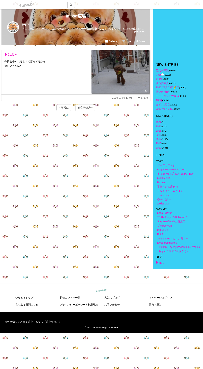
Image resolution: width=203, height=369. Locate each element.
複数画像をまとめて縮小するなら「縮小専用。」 (33, 321)
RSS (160, 262)
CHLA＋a (162, 230)
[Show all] (139, 31)
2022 (158, 122)
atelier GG (163, 203)
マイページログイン (160, 297)
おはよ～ (11, 54)
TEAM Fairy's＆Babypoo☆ (172, 217)
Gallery (111, 41)
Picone (161, 182)
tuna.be (101, 290)
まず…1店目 (163, 104)
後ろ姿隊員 (162, 83)
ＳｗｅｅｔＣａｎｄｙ (170, 190)
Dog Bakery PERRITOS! (171, 169)
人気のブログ (112, 297)
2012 (158, 147)
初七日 (160, 78)
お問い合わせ (112, 304)
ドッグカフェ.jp (166, 165)
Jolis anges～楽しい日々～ (172, 238)
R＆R (160, 234)
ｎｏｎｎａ (163, 195)
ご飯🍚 (160, 74)
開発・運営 (155, 304)
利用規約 (93, 304)
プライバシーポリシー (72, 304)
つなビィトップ (24, 297)
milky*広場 (76, 16)
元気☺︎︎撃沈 (162, 70)
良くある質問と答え (26, 304)
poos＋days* (164, 212)
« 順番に (64, 107)
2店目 (159, 100)
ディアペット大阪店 (167, 95)
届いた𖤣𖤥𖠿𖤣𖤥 (163, 91)
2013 (158, 143)
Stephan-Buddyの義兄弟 (171, 221)
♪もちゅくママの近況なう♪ (172, 251)
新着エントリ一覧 (70, 297)
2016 (158, 130)
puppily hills (165, 177)
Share (140, 41)
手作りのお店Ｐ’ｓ (167, 186)
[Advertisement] (75, 121)
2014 (158, 139)
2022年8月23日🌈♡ (167, 87)
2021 (158, 126)
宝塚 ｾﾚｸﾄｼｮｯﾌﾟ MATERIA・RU (175, 173)
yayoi (25, 24)
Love (126, 41)
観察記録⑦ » (85, 107)
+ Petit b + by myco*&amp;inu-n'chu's (178, 247)
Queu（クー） (165, 199)
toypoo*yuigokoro (167, 242)
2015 (158, 134)
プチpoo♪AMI (165, 225)
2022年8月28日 (165, 108)
